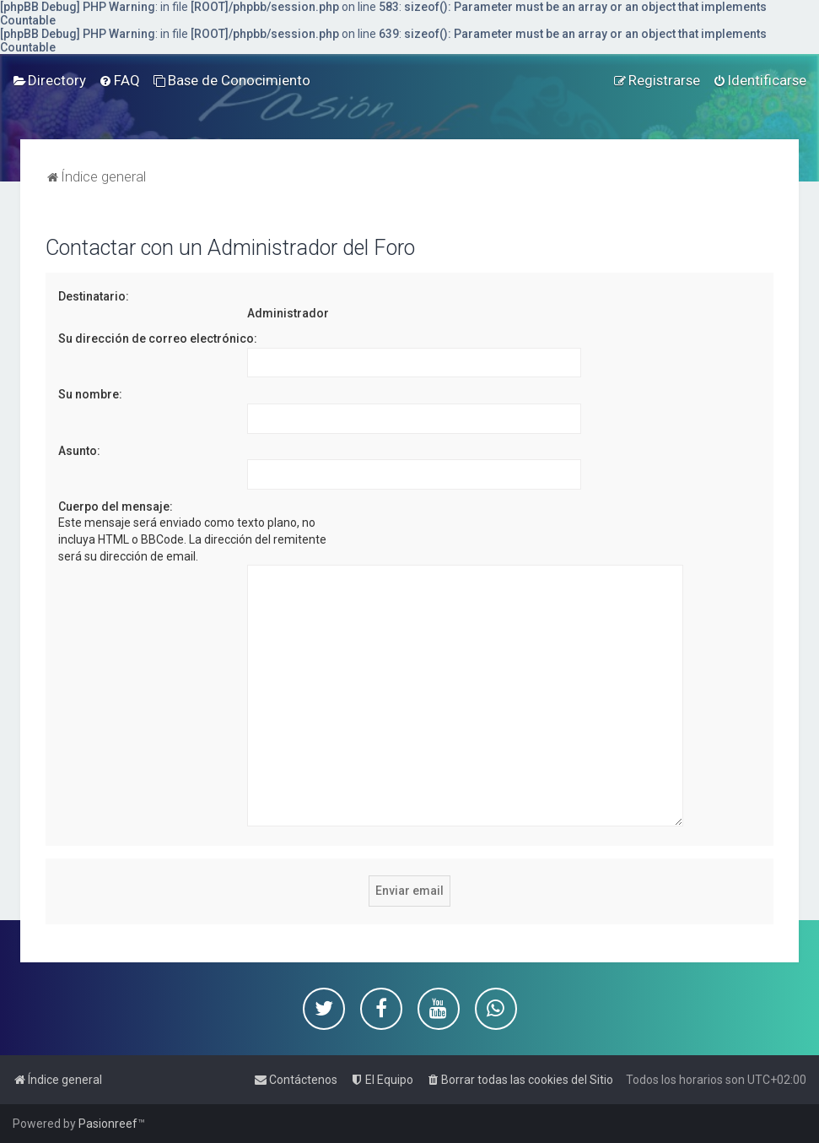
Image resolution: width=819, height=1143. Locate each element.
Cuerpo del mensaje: (115, 506)
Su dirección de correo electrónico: (157, 338)
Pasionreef (107, 1123)
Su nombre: (90, 394)
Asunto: (79, 451)
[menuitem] (49, 80)
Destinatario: (93, 296)
